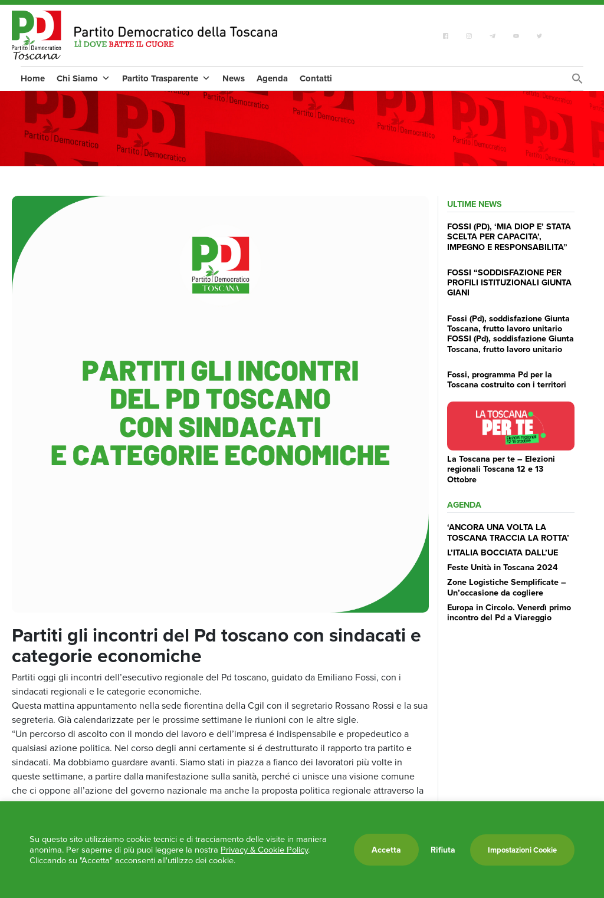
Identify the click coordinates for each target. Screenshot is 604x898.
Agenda (272, 78)
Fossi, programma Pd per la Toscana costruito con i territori (506, 379)
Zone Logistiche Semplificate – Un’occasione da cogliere (506, 586)
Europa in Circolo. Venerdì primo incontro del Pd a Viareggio (509, 612)
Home (33, 78)
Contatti (316, 78)
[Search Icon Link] (577, 81)
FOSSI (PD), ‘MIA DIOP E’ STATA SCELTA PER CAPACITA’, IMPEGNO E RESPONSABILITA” (509, 236)
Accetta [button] (386, 850)
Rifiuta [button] (443, 849)
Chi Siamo (83, 78)
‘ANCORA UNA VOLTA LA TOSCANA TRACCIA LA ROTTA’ (508, 532)
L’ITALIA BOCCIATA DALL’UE (502, 552)
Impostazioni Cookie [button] (522, 850)
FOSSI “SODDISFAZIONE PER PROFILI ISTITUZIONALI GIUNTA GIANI (509, 282)
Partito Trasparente (166, 78)
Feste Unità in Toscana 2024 (502, 567)
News (233, 78)
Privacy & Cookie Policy (264, 849)
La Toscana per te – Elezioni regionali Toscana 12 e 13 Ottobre (501, 468)
